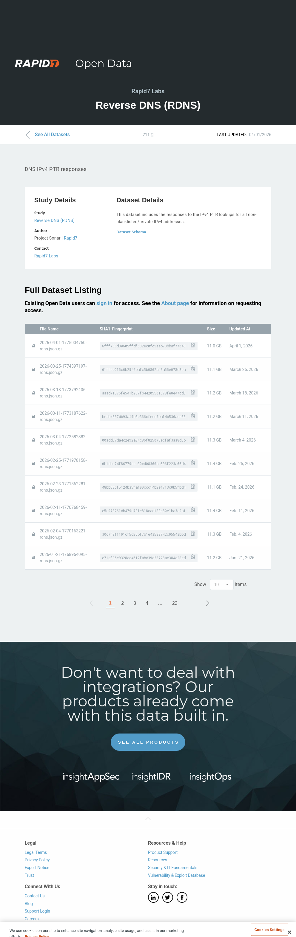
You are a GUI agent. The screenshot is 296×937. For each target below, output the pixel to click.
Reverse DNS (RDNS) (54, 220)
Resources (157, 859)
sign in (104, 303)
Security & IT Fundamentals (172, 867)
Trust (29, 875)
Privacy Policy (37, 859)
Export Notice (37, 867)
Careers (32, 918)
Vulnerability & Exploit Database (176, 875)
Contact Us (35, 896)
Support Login (37, 911)
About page (175, 303)
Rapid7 (70, 238)
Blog (29, 903)
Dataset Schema (131, 232)
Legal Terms (36, 852)
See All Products (148, 742)
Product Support (163, 852)
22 (175, 603)
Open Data (103, 63)
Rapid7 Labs (46, 256)
